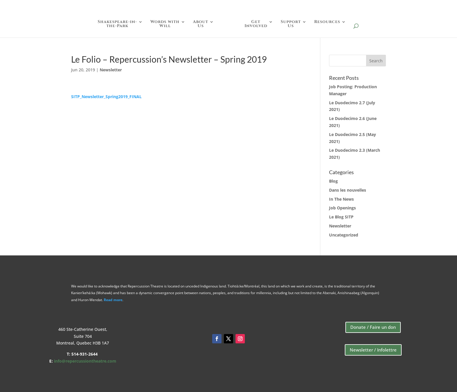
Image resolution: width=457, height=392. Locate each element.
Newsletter (111, 70)
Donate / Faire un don (373, 327)
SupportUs (291, 24)
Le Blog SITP (341, 217)
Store (406, 6)
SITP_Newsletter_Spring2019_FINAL (106, 96)
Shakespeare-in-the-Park (117, 24)
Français (434, 6)
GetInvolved (256, 24)
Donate (381, 6)
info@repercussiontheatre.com (85, 361)
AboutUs (200, 24)
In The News (341, 199)
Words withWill (165, 24)
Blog (333, 181)
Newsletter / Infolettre (373, 350)
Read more (113, 299)
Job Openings (342, 208)
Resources (327, 22)
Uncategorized (343, 235)
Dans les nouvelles (347, 190)
